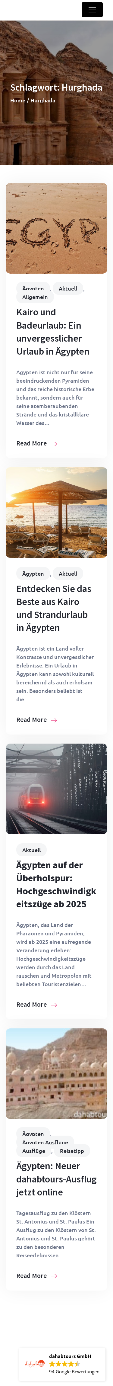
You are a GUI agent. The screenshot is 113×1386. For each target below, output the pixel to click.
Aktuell (68, 288)
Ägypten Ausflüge (45, 1142)
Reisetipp (72, 1150)
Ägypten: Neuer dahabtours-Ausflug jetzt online (56, 1179)
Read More (36, 443)
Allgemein (35, 296)
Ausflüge (33, 1150)
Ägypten (33, 288)
